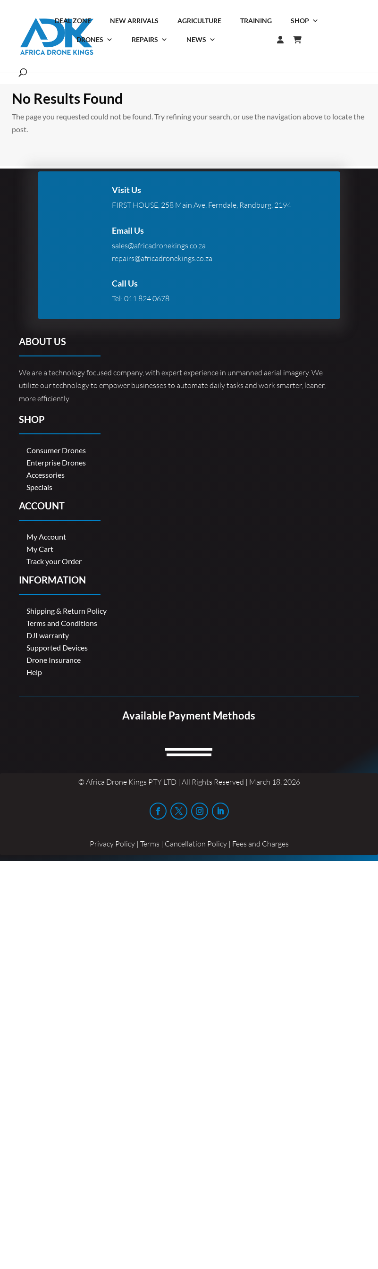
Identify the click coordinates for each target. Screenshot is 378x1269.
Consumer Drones (56, 450)
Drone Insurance (53, 659)
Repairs (150, 39)
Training (256, 21)
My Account (46, 536)
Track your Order (54, 561)
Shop (305, 20)
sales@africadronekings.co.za (159, 245)
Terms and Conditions (61, 622)
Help (34, 672)
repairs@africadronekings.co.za (162, 258)
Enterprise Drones (56, 462)
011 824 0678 (146, 298)
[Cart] (302, 39)
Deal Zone (73, 21)
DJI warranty (47, 635)
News (201, 39)
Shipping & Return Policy (66, 610)
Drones (94, 39)
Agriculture (199, 21)
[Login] (261, 39)
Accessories (45, 474)
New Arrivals (134, 21)
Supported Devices (57, 647)
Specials (39, 486)
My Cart (39, 548)
